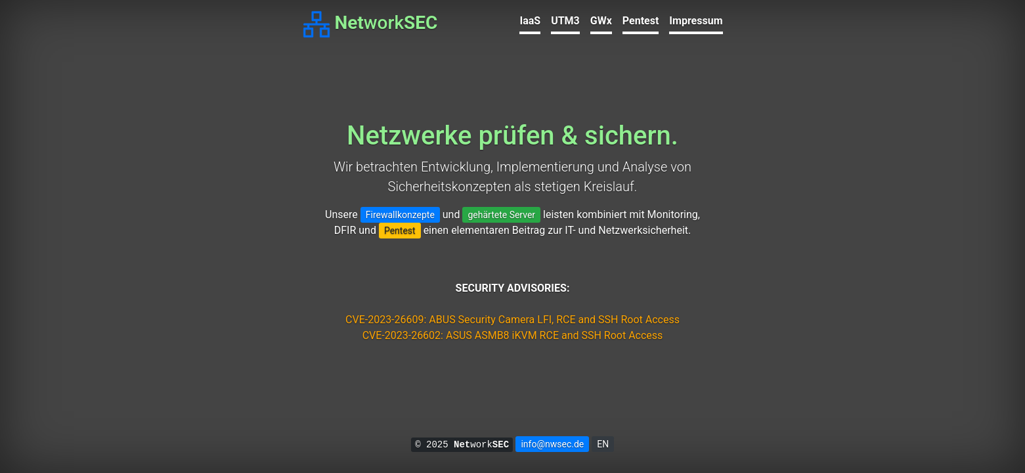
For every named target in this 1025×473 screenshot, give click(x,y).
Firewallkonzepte (400, 215)
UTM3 (565, 20)
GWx (601, 20)
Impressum (695, 20)
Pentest (640, 20)
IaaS (529, 20)
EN (603, 444)
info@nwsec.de (552, 444)
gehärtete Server (501, 215)
